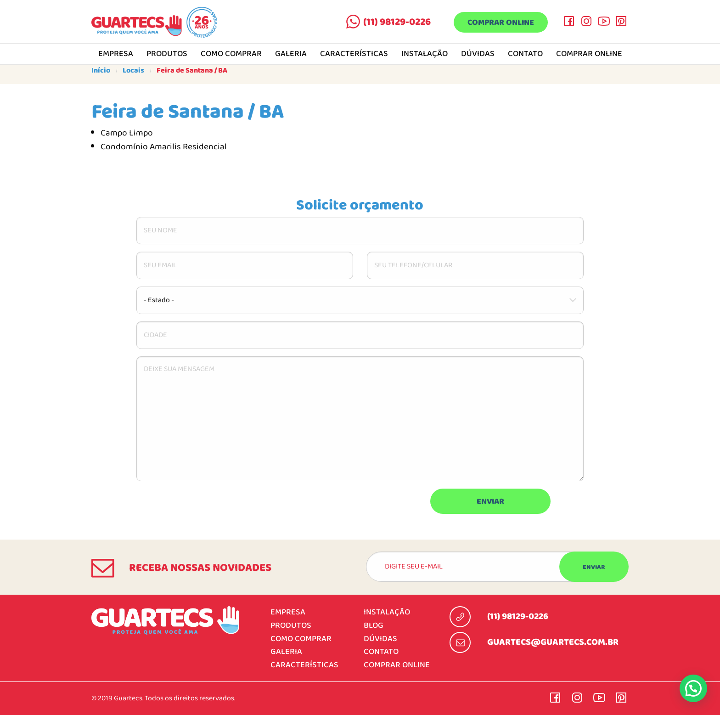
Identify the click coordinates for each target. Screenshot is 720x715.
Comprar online (500, 22)
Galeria (291, 54)
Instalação (424, 54)
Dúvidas (478, 54)
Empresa (115, 54)
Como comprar (231, 54)
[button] (693, 688)
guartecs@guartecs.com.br (553, 642)
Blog (373, 625)
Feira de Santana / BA (192, 71)
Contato (525, 54)
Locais (133, 71)
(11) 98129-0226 (397, 22)
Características (354, 54)
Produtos (166, 54)
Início (100, 71)
